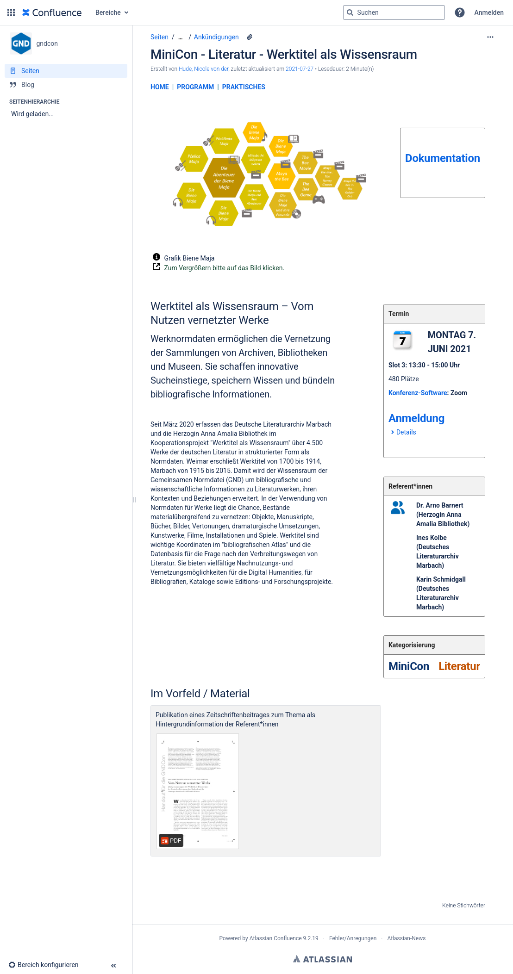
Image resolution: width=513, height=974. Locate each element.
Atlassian (322, 959)
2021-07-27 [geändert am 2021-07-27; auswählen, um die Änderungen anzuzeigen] (299, 69)
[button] (11, 12)
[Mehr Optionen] (490, 37)
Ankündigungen (216, 37)
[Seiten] (66, 71)
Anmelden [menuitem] (489, 12)
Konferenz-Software (417, 393)
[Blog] (66, 85)
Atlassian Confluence (276, 938)
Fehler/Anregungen (352, 938)
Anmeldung (416, 418)
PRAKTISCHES (243, 87)
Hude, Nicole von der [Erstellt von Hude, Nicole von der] (203, 69)
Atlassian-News (406, 938)
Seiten (159, 37)
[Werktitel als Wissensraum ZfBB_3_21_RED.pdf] (197, 791)
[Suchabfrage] (394, 12)
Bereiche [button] (108, 12)
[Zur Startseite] (52, 12)
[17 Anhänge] (249, 37)
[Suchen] (350, 12)
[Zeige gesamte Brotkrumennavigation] (180, 37)
